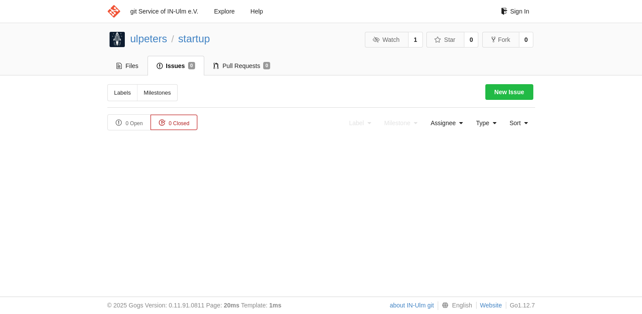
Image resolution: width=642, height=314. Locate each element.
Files (128, 65)
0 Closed (173, 122)
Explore (224, 11)
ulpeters (148, 38)
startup (194, 38)
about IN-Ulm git (412, 305)
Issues (176, 66)
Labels (122, 92)
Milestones (157, 92)
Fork (500, 39)
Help (257, 11)
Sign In (515, 11)
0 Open (129, 122)
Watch (386, 39)
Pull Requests (242, 66)
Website (491, 305)
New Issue (509, 92)
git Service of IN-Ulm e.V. (164, 11)
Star (444, 39)
